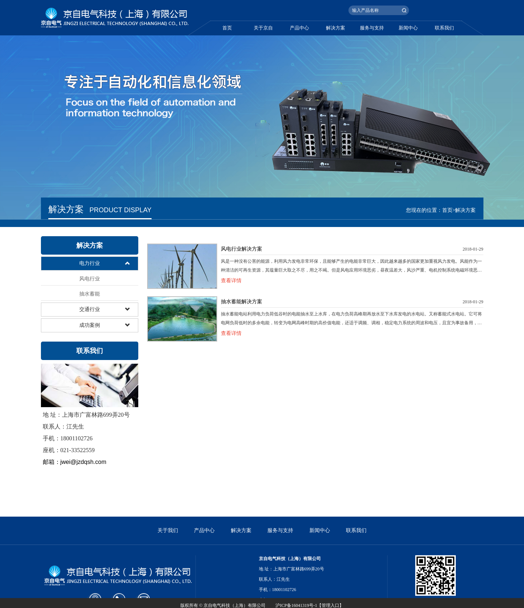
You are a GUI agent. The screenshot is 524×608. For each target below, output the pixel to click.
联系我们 (444, 28)
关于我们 (167, 553)
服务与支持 (372, 28)
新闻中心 (408, 28)
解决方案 (335, 28)
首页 (227, 28)
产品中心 (299, 28)
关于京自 (263, 28)
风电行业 (89, 279)
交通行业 (89, 309)
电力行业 (89, 263)
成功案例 (89, 325)
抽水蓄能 (89, 294)
